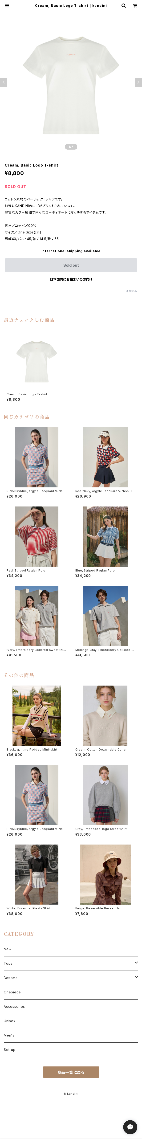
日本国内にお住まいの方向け (71, 279)
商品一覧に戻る (71, 1072)
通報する (131, 291)
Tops (8, 963)
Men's (9, 1035)
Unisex (10, 1021)
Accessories (14, 1006)
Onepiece (12, 992)
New (7, 949)
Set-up (10, 1050)
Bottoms (11, 978)
